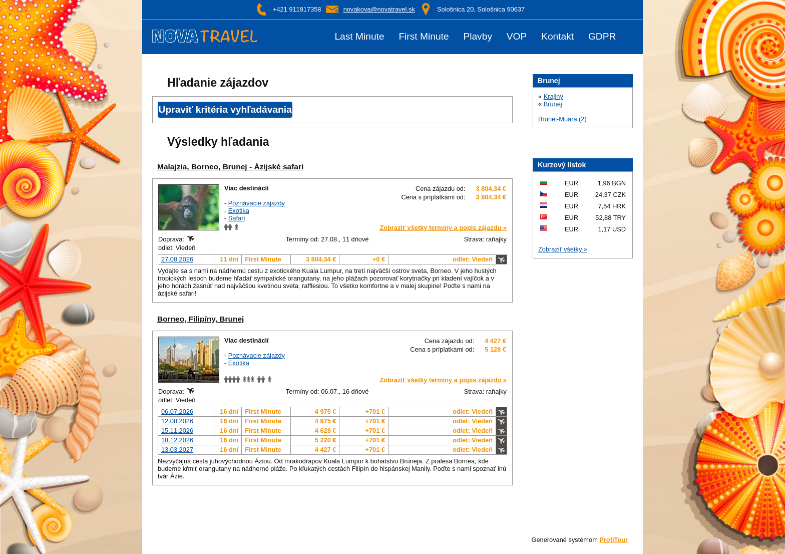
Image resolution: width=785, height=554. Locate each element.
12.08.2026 (177, 421)
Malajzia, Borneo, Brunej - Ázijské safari (230, 166)
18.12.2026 (177, 440)
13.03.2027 (177, 449)
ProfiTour (613, 539)
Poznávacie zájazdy (256, 203)
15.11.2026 (177, 430)
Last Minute (359, 37)
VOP (517, 37)
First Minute (424, 37)
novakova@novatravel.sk (379, 9)
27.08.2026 (177, 259)
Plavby (477, 37)
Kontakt (557, 37)
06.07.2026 (177, 411)
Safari (236, 218)
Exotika (238, 210)
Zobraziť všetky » (562, 249)
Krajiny (553, 96)
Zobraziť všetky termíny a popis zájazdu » (443, 227)
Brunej (553, 104)
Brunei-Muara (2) (562, 119)
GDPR (602, 37)
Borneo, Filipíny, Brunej (200, 319)
